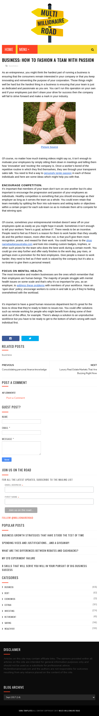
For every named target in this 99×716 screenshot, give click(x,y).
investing (10, 611)
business (13, 66)
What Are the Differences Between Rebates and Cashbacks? (40, 550)
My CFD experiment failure (18, 558)
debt (7, 593)
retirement (10, 617)
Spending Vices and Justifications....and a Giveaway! (35, 543)
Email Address (14, 485)
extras (8, 605)
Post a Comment (15, 398)
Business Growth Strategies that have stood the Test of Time (43, 535)
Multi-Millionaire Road (69, 710)
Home (9, 49)
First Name (12, 497)
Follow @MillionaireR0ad (17, 517)
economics (10, 599)
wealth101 (10, 628)
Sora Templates (26, 710)
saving (8, 623)
